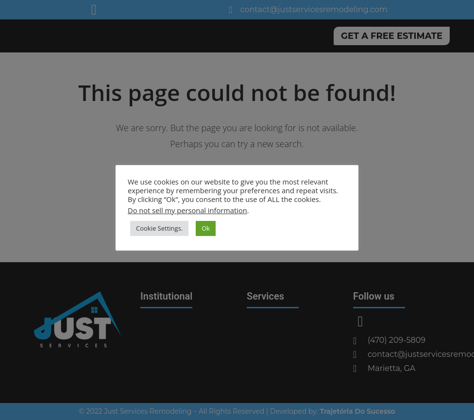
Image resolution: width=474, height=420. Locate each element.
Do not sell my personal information (187, 210)
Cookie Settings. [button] (159, 228)
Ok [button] (206, 228)
